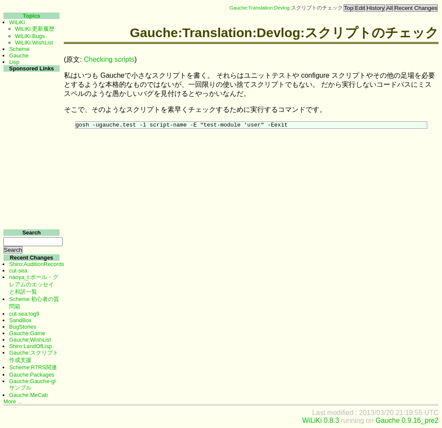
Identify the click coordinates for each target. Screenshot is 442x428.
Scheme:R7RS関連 (33, 367)
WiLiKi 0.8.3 (320, 420)
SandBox (20, 320)
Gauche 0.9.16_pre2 (407, 420)
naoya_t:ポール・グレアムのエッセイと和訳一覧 (33, 284)
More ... (12, 401)
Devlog (282, 7)
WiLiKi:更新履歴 (35, 28)
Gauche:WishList (30, 339)
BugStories (22, 326)
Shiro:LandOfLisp (30, 346)
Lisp (14, 62)
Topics (31, 16)
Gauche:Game (27, 333)
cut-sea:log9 (24, 314)
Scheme (19, 49)
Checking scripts (109, 59)
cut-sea (18, 270)
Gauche (238, 7)
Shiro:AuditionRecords (36, 264)
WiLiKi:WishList (34, 42)
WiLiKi (17, 22)
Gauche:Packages (31, 374)
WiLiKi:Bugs (30, 36)
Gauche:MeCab (28, 395)
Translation (260, 7)
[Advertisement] (30, 202)
